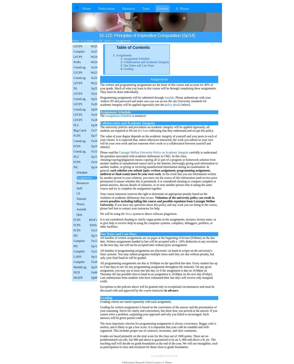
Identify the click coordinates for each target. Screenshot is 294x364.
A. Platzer (182, 9)
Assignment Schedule (137, 58)
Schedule (82, 172)
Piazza (80, 204)
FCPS (85, 135)
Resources (82, 183)
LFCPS (85, 46)
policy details (173, 104)
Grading (128, 68)
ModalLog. (85, 267)
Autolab (81, 209)
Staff (79, 188)
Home (86, 9)
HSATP (85, 277)
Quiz (79, 214)
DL (85, 88)
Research (128, 9)
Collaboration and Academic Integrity (146, 62)
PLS (85, 125)
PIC (85, 167)
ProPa (85, 62)
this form (143, 130)
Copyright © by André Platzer (132, 355)
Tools (146, 9)
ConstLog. (85, 67)
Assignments (84, 177)
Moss (128, 213)
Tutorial (81, 198)
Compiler (85, 51)
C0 (78, 193)
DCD (85, 272)
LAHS (85, 256)
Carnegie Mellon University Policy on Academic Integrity (153, 152)
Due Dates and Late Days (139, 65)
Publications (106, 9)
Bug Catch (85, 130)
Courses (162, 9)
